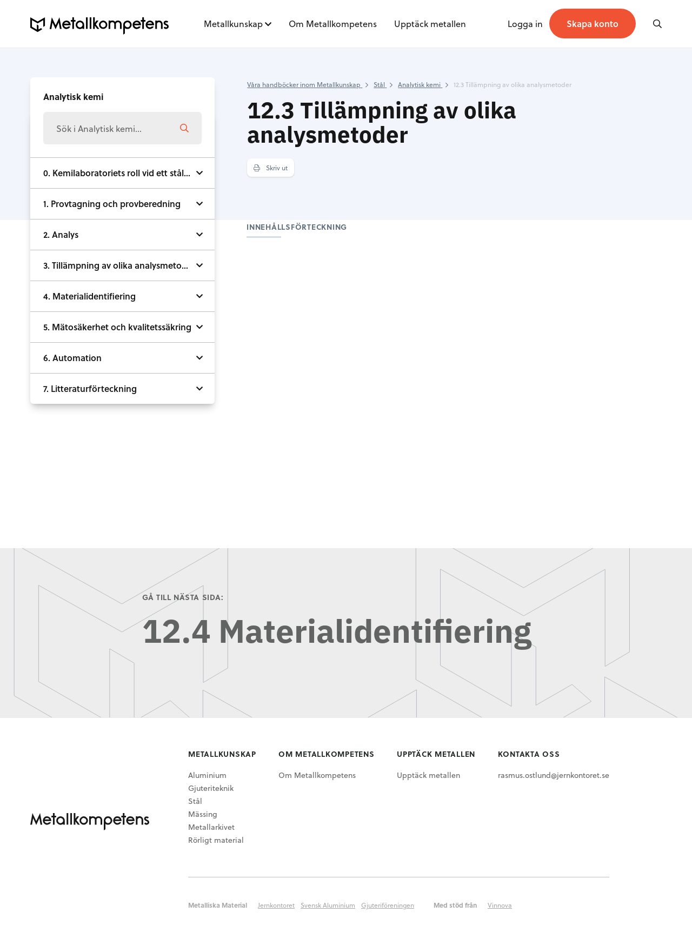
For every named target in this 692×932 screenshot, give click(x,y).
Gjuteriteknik (211, 788)
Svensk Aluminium (328, 905)
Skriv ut (271, 167)
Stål (195, 801)
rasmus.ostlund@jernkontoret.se (553, 775)
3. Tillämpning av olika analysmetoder (119, 265)
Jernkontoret (276, 905)
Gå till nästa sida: (183, 597)
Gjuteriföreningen (387, 905)
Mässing (202, 814)
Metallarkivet (211, 827)
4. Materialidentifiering (89, 296)
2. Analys (60, 234)
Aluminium (207, 775)
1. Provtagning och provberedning (112, 203)
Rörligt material (216, 840)
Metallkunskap (233, 23)
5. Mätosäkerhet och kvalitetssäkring (117, 327)
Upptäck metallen (430, 23)
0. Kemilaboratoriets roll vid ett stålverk (122, 173)
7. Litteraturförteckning (90, 388)
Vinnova (500, 905)
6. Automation (72, 357)
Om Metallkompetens (333, 23)
